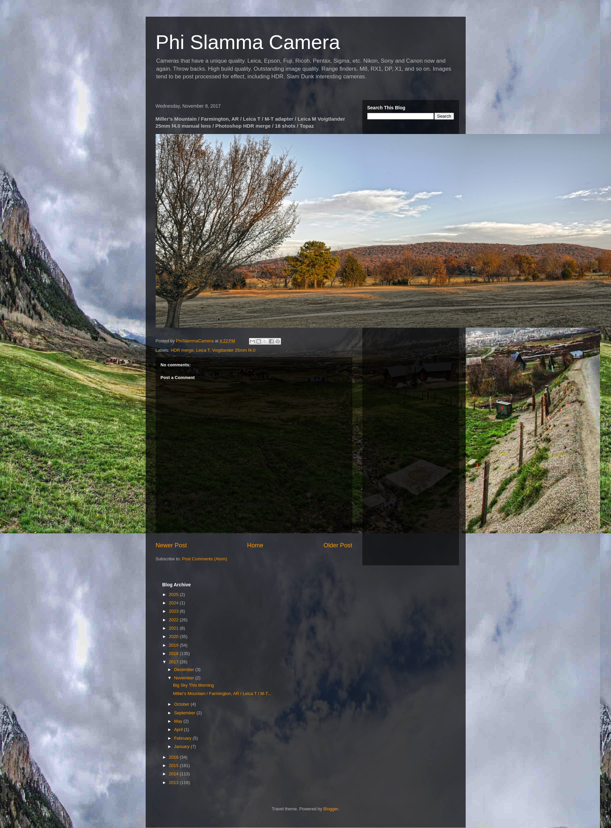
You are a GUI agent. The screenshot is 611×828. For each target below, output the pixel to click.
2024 (174, 602)
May (178, 721)
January (182, 746)
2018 (174, 653)
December (184, 669)
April (179, 729)
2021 (174, 628)
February (183, 738)
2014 (174, 773)
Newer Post (171, 545)
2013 (174, 782)
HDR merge (182, 350)
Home (255, 545)
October (182, 704)
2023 (174, 611)
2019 (174, 645)
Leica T (203, 350)
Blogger (330, 808)
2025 (174, 594)
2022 (174, 619)
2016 (174, 757)
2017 (174, 661)
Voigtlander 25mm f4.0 (233, 350)
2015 (174, 765)
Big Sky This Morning (193, 685)
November (184, 677)
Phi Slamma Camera (248, 42)
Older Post (338, 545)
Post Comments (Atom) (204, 558)
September (185, 712)
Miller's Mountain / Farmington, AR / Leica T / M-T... (222, 693)
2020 (174, 636)
